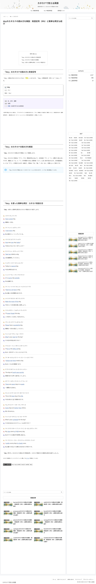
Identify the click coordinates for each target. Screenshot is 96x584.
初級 (9, 106)
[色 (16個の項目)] (70, 175)
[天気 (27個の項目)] (76, 170)
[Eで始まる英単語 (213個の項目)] (74, 145)
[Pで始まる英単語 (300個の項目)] (74, 143)
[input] (33, 492)
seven (13, 384)
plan (14, 337)
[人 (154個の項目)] (83, 153)
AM (18, 431)
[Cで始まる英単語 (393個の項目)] (73, 140)
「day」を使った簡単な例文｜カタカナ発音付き (33, 62)
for (16, 337)
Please (7, 325)
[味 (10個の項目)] (71, 178)
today (18, 242)
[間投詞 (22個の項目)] (81, 170)
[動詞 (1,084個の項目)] (75, 138)
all (17, 349)
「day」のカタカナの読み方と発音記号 (31, 57)
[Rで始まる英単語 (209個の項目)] (74, 148)
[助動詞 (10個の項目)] (91, 175)
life (22, 396)
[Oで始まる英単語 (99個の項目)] (74, 160)
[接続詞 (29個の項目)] (71, 170)
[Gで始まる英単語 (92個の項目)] (87, 160)
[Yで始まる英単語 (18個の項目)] (79, 173)
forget (13, 313)
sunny (10, 278)
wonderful (17, 325)
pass (17, 372)
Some (7, 408)
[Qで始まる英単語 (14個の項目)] (78, 175)
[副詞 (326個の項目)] (81, 140)
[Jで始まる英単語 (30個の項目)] (89, 168)
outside (17, 278)
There (7, 384)
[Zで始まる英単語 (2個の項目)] (81, 181)
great (11, 219)
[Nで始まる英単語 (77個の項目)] (73, 163)
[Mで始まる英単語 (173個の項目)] (87, 150)
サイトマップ (78, 579)
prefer (8, 443)
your (12, 242)
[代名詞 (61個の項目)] (71, 165)
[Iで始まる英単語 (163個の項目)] (74, 153)
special (13, 266)
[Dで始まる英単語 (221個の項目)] (87, 143)
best (13, 396)
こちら (27, 458)
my (10, 289)
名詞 (23, 464)
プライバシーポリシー (88, 579)
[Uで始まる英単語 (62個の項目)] (89, 163)
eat (11, 360)
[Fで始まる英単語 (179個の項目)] (74, 150)
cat (12, 289)
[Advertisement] (33, 38)
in (9, 349)
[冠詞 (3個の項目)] (90, 178)
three (14, 360)
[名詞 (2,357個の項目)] (70, 138)
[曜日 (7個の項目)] (84, 178)
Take (6, 254)
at (14, 431)
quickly (21, 372)
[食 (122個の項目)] (82, 158)
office (14, 349)
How (6, 242)
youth (14, 372)
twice (15, 289)
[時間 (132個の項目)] (90, 153)
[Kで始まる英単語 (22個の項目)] (89, 170)
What (6, 337)
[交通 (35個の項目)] (75, 168)
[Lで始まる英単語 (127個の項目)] (74, 155)
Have (6, 219)
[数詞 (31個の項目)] (80, 168)
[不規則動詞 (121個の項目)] (89, 158)
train (7, 230)
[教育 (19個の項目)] (71, 173)
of (15, 301)
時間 (27, 464)
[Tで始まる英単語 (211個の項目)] (87, 145)
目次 (31, 54)
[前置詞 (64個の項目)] (81, 163)
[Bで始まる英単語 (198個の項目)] (87, 148)
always (8, 360)
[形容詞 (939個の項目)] (81, 138)
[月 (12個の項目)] (85, 175)
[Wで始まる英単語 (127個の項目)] (87, 155)
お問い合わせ (70, 579)
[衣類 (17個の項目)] (91, 173)
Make (6, 301)
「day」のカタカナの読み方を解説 (30, 60)
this (17, 301)
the (10, 301)
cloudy (21, 443)
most (12, 301)
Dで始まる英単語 (16, 464)
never (9, 313)
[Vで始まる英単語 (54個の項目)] (89, 165)
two (9, 254)
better (16, 408)
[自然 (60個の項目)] (76, 165)
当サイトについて (61, 579)
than (20, 408)
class (8, 431)
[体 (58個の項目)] (81, 165)
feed (7, 289)
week (22, 384)
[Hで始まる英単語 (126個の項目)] (73, 158)
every (11, 230)
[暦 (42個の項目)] (70, 168)
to (17, 443)
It (5, 278)
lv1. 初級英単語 (7, 464)
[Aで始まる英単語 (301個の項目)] (89, 140)
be (8, 349)
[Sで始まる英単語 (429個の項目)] (89, 138)
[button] (61, 492)
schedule (15, 419)
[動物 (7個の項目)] (77, 178)
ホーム (54, 579)
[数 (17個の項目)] (86, 173)
